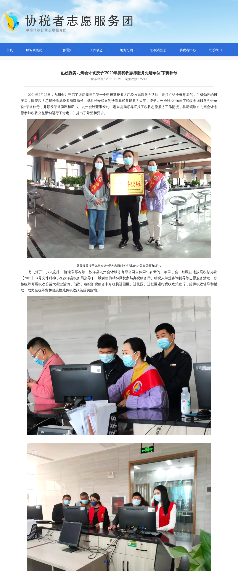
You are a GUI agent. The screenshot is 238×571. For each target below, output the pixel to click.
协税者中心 (188, 50)
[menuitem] (9, 49)
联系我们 (215, 50)
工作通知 (66, 50)
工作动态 (96, 50)
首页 (9, 50)
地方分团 (126, 50)
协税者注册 (158, 50)
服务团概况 (34, 50)
